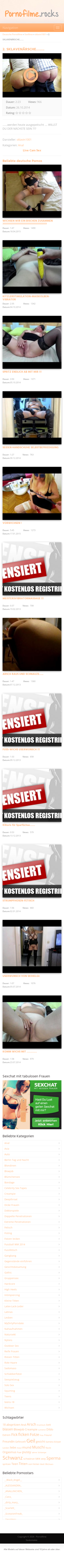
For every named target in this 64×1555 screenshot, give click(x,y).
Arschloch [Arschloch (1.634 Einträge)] (41, 1425)
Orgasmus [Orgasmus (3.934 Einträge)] (9, 1452)
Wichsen (9, 1407)
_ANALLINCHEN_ (13, 1491)
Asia (6, 1148)
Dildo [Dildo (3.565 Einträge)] (49, 1429)
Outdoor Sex (11, 1345)
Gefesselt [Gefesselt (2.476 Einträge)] (20, 1441)
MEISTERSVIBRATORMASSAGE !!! (23, 598)
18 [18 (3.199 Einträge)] (4, 1425)
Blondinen (10, 1165)
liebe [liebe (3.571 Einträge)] (13, 1447)
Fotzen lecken (12, 1238)
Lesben (8, 1317)
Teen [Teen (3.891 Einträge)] (14, 1464)
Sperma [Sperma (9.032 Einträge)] (53, 1458)
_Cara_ (8, 1496)
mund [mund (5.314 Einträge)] (26, 1447)
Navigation (10, 28)
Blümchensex (12, 1176)
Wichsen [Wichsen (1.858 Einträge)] (49, 1464)
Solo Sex (9, 1385)
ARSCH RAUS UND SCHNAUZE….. (23, 674)
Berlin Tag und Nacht (16, 1160)
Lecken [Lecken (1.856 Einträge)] (6, 1447)
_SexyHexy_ (10, 1519)
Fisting (8, 1233)
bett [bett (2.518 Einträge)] (48, 1424)
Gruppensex (11, 1278)
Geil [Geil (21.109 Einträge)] (30, 1440)
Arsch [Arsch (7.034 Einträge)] (31, 1424)
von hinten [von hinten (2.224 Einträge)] (33, 1464)
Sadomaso (10, 1368)
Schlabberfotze (13, 1373)
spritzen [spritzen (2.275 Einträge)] (7, 1464)
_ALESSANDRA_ (13, 1485)
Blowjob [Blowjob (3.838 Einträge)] (19, 1429)
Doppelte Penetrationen (18, 1216)
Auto (7, 1154)
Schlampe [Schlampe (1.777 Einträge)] (42, 1452)
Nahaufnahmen (13, 1328)
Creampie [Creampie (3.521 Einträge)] (31, 1429)
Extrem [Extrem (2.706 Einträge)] (7, 1435)
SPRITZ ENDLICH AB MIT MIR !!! (22, 372)
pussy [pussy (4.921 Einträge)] (26, 1452)
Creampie (10, 1193)
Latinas (8, 1312)
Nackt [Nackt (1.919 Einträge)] (48, 1447)
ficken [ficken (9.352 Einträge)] (23, 1434)
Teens (7, 1396)
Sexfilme (29, 34)
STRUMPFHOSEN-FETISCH (18, 901)
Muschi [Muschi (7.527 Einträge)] (38, 1447)
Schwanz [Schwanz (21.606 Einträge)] (13, 1457)
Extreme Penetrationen (17, 1221)
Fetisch (8, 1227)
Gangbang (10, 1255)
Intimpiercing (12, 1295)
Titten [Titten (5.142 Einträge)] (23, 1463)
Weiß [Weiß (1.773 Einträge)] (42, 1464)
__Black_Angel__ (13, 1479)
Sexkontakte (31, 1540)
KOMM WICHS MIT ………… (20, 1052)
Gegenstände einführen (18, 1261)
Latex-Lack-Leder (14, 1306)
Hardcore (9, 1283)
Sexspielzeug (11, 1379)
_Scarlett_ (9, 1508)
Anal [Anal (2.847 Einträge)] (23, 1424)
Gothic (8, 1272)
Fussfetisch (10, 1250)
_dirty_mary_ (11, 1502)
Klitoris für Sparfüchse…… (19, 825)
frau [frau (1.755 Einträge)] (42, 1435)
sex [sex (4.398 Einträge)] (37, 1458)
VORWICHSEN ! (12, 523)
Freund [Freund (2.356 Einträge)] (48, 1435)
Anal (21, 145)
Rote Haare (10, 1362)
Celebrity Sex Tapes (15, 1188)
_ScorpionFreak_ (13, 1513)
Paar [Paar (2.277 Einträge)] (19, 1452)
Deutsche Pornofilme (13, 34)
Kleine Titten (11, 1300)
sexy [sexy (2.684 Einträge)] (43, 1458)
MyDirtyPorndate (14, 1323)
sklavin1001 (40, 34)
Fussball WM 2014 (14, 1244)
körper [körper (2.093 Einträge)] (57, 1441)
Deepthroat (10, 1199)
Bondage (9, 1182)
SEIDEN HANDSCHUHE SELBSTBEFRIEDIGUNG (31, 447)
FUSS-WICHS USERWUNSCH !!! (21, 749)
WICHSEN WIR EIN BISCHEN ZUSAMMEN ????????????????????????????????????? (28, 222)
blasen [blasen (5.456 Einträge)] (8, 1429)
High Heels (10, 1289)
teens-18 (9, 1402)
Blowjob (8, 1171)
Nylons (8, 1340)
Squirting (9, 1390)
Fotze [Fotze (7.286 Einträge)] (34, 1434)
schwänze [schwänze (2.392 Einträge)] (29, 1458)
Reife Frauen (11, 1351)
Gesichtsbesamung (15, 1267)
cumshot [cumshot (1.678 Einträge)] (42, 1429)
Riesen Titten (11, 1357)
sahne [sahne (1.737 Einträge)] (34, 1452)
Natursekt (10, 1334)
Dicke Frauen (11, 1205)
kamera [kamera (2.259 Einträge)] (49, 1441)
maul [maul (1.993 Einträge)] (19, 1447)
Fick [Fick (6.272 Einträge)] (14, 1434)
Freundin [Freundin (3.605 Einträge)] (9, 1441)
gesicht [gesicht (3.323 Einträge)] (40, 1441)
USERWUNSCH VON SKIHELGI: (21, 976)
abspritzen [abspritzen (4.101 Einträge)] (13, 1424)
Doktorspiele (11, 1210)
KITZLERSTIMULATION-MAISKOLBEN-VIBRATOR (26, 298)
